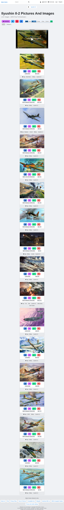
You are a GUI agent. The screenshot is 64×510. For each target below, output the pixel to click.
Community (51, 2)
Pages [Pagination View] (38, 21)
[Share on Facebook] (21, 21)
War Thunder (32, 305)
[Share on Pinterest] (17, 21)
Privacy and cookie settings (32, 504)
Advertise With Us (46, 501)
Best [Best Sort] (43, 21)
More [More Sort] (47, 21)
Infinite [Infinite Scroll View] (34, 21)
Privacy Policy (14, 501)
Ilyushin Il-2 (33, 7)
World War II (28, 76)
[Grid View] (26, 21)
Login (56, 2)
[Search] (29, 2)
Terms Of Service (22, 501)
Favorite (6, 21)
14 (34, 71)
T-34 (26, 303)
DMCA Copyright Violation (57, 501)
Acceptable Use (31, 501)
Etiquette (38, 501)
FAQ (8, 501)
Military (33, 76)
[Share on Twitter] (12, 21)
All (3, 24)
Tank (29, 303)
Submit (44, 2)
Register (60, 2)
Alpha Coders (4, 2)
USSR (28, 414)
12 (34, 99)
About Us (3, 501)
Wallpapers (9, 24)
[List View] (29, 21)
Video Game (39, 303)
